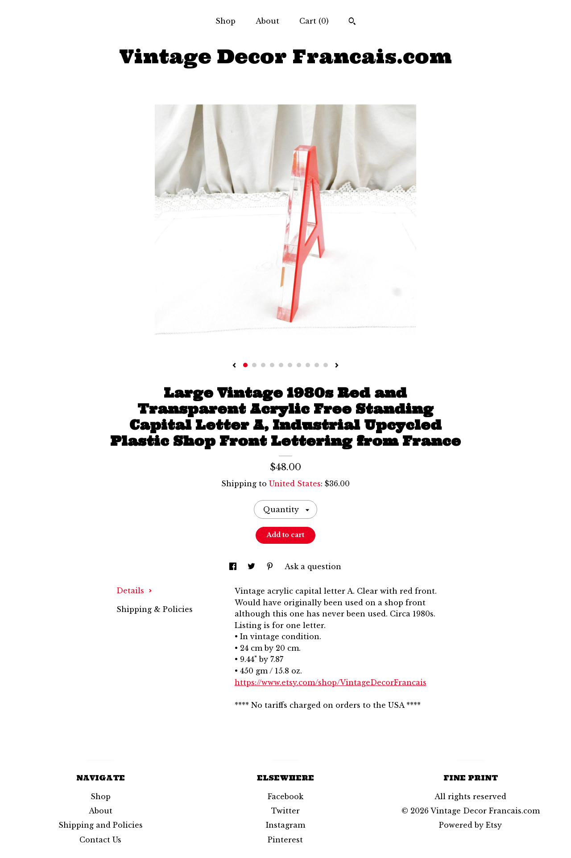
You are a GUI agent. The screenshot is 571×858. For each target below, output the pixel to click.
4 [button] (272, 365)
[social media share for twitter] (252, 566)
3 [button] (263, 365)
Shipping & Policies (154, 609)
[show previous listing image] (234, 366)
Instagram (285, 825)
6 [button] (290, 365)
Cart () (314, 20)
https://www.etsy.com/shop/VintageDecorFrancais (330, 682)
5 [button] (281, 365)
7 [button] (299, 365)
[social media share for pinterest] (271, 566)
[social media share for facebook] (234, 566)
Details (134, 590)
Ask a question (313, 566)
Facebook (285, 796)
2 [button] (254, 365)
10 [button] (325, 365)
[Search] (352, 22)
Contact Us (100, 839)
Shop (225, 20)
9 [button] (316, 365)
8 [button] (308, 365)
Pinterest (285, 839)
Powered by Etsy (470, 825)
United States (295, 483)
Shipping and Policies (100, 825)
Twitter (285, 810)
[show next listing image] (337, 366)
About (267, 20)
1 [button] (245, 365)
